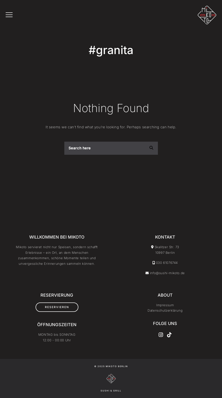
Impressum (165, 305)
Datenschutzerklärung (165, 310)
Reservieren (57, 307)
